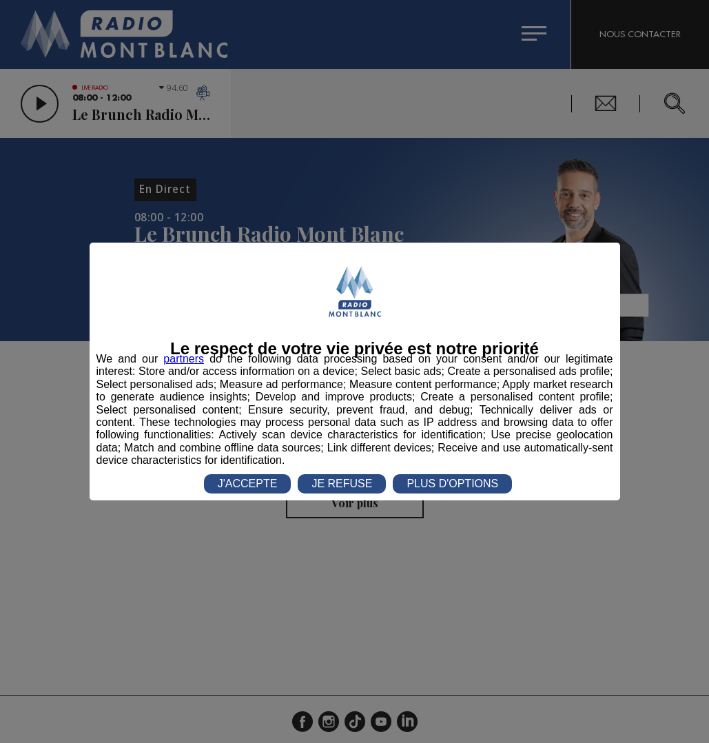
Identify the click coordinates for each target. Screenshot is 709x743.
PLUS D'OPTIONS (452, 483)
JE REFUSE (341, 483)
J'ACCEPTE (248, 483)
